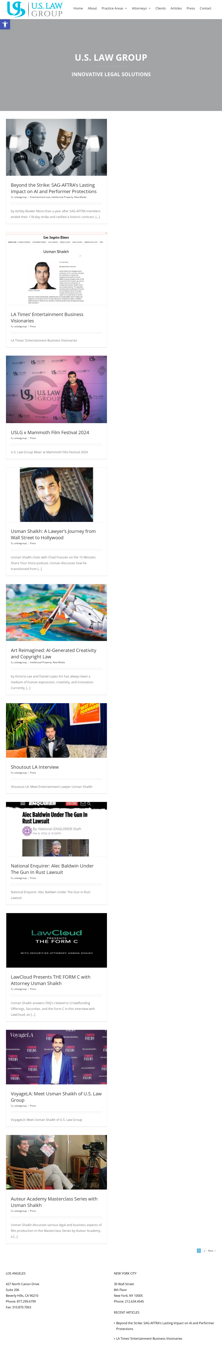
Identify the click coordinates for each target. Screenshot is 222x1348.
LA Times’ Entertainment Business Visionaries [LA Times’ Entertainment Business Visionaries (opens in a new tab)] (149, 1338)
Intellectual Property (62, 197)
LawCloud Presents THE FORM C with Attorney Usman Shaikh (51, 980)
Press (33, 326)
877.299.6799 (26, 1301)
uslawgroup (20, 197)
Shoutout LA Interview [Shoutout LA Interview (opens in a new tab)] (35, 767)
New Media (80, 197)
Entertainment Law (40, 197)
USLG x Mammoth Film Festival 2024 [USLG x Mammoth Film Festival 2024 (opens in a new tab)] (50, 432)
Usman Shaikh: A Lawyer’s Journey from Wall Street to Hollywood (53, 534)
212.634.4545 (134, 1301)
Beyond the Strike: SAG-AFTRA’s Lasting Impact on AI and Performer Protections (53, 188)
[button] (5, 24)
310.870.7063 (21, 1307)
